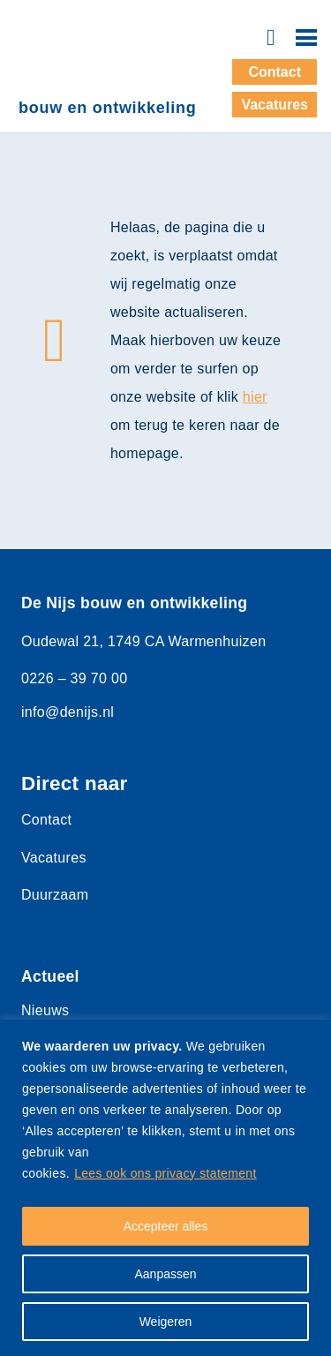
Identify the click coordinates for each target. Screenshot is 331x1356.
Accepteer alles (166, 1226)
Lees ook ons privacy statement (165, 1173)
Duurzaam (54, 894)
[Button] (270, 37)
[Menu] (306, 38)
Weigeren (165, 1322)
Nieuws (45, 1010)
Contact (46, 819)
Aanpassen (165, 1274)
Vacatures (54, 857)
